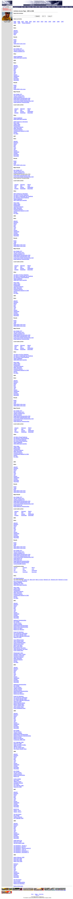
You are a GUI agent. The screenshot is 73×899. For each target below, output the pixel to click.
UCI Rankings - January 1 (20, 845)
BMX (40, 6)
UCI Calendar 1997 (19, 818)
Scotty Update (17, 779)
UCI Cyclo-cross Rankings (20, 581)
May (15, 70)
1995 (19, 23)
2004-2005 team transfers (20, 443)
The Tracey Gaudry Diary (20, 749)
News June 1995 (18, 861)
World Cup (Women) (19, 629)
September (16, 76)
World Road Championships (21, 625)
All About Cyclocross (19, 655)
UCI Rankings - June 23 (20, 849)
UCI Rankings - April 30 (20, 847)
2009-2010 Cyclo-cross (19, 43)
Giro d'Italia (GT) (18, 48)
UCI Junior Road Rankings (20, 441)
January (16, 30)
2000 (49, 21)
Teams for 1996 (18, 841)
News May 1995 (18, 860)
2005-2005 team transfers (20, 360)
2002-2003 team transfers (20, 585)
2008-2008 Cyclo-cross (19, 89)
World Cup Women (18, 738)
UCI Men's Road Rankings (20, 437)
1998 (58, 21)
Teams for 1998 (18, 787)
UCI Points (16, 784)
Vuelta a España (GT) (19, 51)
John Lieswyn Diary (19, 641)
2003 (38, 21)
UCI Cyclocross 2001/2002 (20, 633)
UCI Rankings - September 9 (21, 851)
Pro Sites (16, 133)
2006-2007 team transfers (20, 280)
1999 (54, 21)
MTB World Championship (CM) (22, 99)
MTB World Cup (18, 559)
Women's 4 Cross (63, 579)
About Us (37, 895)
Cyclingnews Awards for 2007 (21, 210)
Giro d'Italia (16, 621)
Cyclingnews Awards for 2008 (21, 131)
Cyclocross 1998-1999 (19, 739)
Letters (62, 6)
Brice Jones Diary (18, 646)
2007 (22, 21)
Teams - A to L (17, 810)
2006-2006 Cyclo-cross (19, 246)
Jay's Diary (16, 780)
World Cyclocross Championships (22, 735)
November (16, 78)
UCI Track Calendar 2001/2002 (22, 636)
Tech (25, 6)
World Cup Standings (19, 883)
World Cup (16, 776)
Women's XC (47, 579)
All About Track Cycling (19, 654)
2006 (26, 21)
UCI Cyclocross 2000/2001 (20, 697)
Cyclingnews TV (16, 6)
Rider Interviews (18, 128)
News (22, 6)
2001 (46, 21)
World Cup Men (18, 737)
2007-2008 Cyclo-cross (19, 165)
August (15, 74)
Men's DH (32, 579)
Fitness (58, 6)
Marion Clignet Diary (19, 704)
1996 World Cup (18, 840)
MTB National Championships (21, 562)
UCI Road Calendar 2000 (20, 699)
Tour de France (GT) (19, 50)
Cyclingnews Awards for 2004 (21, 454)
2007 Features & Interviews (21, 193)
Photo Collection (26, 23)
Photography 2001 (18, 653)
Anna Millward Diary (19, 640)
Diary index (16, 123)
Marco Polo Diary (18, 645)
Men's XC (26, 579)
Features (29, 6)
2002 (42, 21)
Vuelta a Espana (18, 624)
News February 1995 (19, 857)
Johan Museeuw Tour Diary (21, 649)
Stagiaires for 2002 (18, 583)
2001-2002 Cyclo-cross (19, 546)
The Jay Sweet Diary (19, 747)
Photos (53, 6)
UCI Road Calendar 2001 (20, 634)
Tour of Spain (17, 881)
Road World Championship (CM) (22, 98)
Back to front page (18, 886)
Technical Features (18, 127)
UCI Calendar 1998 (19, 785)
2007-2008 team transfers (20, 200)
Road (33, 6)
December (16, 80)
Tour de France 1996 (19, 843)
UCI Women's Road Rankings (21, 197)
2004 (34, 21)
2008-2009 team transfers (20, 57)
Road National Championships (21, 102)
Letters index (17, 124)
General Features (18, 129)
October (16, 77)
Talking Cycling (17, 746)
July (15, 73)
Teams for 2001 (18, 637)
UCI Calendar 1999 (19, 742)
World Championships (19, 775)
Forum (70, 6)
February (16, 32)
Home (32, 894)
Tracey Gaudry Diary (19, 705)
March (15, 33)
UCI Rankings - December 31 (21, 852)
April (15, 34)
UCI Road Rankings (19, 578)
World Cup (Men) (18, 628)
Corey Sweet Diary (18, 650)
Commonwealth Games (20, 563)
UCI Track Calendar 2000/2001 (22, 700)
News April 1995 (18, 858)
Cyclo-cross (44, 6)
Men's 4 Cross (39, 579)
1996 (15, 23)
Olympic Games (18, 414)
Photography (17, 125)
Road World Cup (18, 420)
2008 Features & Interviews (21, 121)
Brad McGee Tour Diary (20, 648)
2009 (15, 21)
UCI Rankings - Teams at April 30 (22, 848)
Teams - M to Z (17, 811)
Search (66, 6)
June (15, 72)
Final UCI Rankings (19, 632)
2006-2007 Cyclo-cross (19, 244)
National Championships (20, 620)
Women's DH (54, 579)
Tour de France (17, 623)
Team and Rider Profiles (20, 745)
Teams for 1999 (18, 743)
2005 (30, 21)
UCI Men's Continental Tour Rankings (23, 196)
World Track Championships (21, 627)
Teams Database (18, 56)
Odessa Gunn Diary (19, 644)
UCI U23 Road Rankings (20, 439)
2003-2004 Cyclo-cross (19, 404)
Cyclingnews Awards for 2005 (21, 370)
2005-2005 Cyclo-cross (19, 326)
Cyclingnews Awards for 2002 (21, 595)
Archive (36, 894)
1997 (62, 21)
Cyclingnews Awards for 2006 (21, 290)
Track (49, 6)
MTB (36, 6)
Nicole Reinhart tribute (19, 703)
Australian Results (18, 783)
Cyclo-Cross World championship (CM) (24, 101)
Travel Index (41, 894)
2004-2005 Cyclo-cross (19, 324)
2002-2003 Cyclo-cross (19, 490)
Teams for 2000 (18, 701)
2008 (18, 21)
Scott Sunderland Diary (19, 642)
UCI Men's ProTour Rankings (21, 195)
